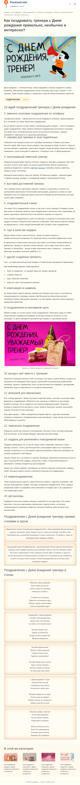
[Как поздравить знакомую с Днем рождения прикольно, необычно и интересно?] (49, 758)
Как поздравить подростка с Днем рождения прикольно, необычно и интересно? (68, 770)
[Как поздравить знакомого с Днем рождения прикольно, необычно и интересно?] (30, 758)
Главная (7, 12)
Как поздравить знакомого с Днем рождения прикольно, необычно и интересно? (30, 770)
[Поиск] (70, 4)
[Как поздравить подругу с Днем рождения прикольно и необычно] (12, 758)
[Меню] (75, 4)
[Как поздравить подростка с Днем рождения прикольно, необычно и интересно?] (68, 758)
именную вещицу (38, 168)
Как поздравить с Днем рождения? (24, 12)
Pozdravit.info (18, 2)
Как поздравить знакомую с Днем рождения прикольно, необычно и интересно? (49, 770)
